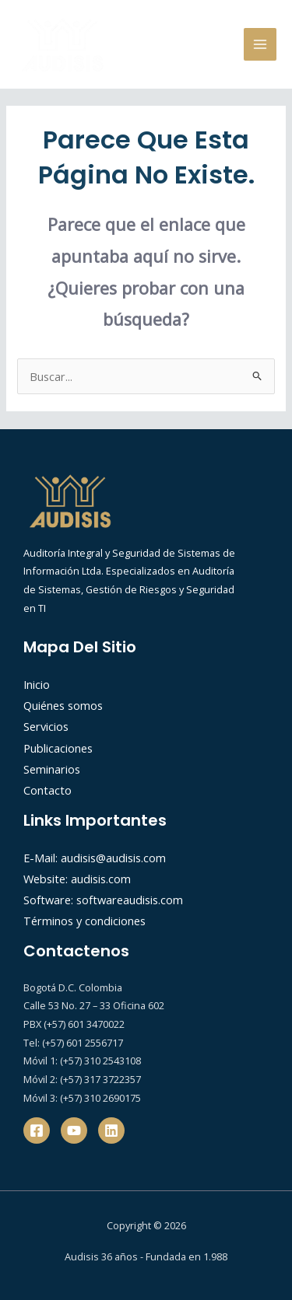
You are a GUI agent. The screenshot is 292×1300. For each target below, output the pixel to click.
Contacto (47, 790)
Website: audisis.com (77, 878)
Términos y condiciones (84, 920)
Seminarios (51, 769)
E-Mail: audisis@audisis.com (94, 857)
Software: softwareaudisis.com (103, 899)
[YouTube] (74, 1130)
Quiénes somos (63, 705)
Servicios (46, 726)
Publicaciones (58, 748)
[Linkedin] (111, 1130)
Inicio (36, 684)
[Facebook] (36, 1130)
